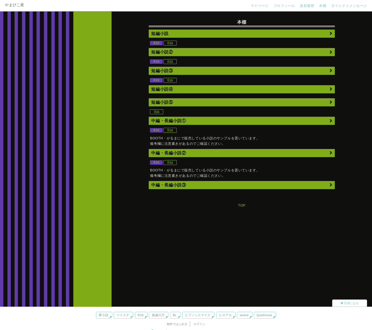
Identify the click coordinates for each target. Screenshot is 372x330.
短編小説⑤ (162, 102)
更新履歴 (307, 6)
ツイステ (122, 315)
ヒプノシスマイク (197, 315)
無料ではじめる (177, 324)
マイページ (260, 6)
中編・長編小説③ (168, 185)
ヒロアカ (225, 315)
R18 (141, 315)
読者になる (349, 303)
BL (175, 315)
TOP (241, 205)
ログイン (199, 324)
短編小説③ (162, 70)
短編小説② (162, 52)
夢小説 (103, 315)
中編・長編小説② (168, 153)
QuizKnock (264, 315)
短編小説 (160, 33)
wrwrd (244, 315)
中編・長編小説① (168, 120)
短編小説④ (162, 89)
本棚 (322, 6)
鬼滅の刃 (158, 315)
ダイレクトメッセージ (349, 6)
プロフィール (284, 6)
